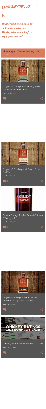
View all (6, 55)
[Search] (36, 5)
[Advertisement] (23, 123)
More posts (23, 402)
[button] (41, 99)
